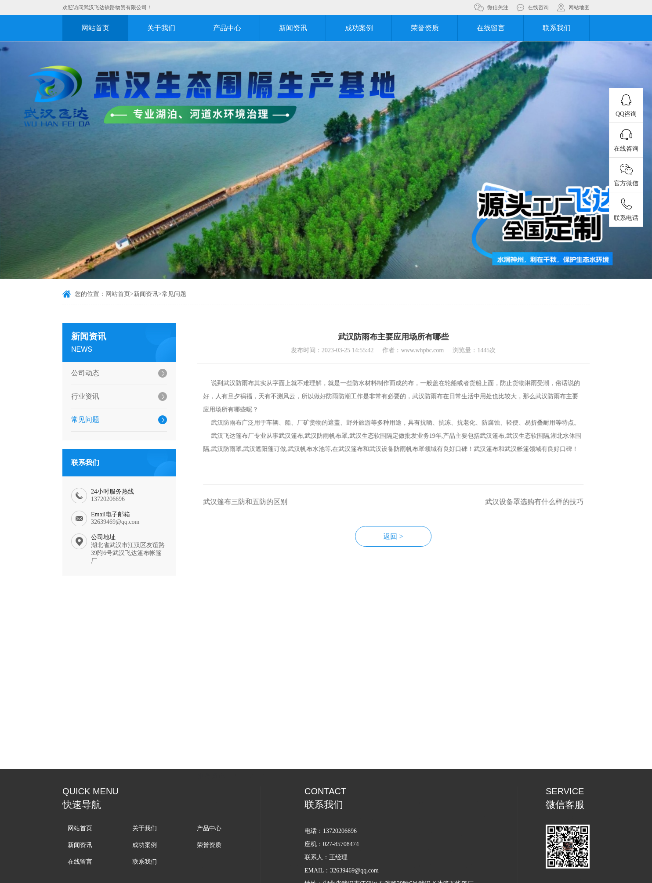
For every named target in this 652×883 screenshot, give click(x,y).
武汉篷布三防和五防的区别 (260, 511)
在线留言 (491, 28)
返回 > (409, 545)
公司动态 (81, 373)
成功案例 (359, 28)
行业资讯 (81, 396)
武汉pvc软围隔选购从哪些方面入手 (259, 773)
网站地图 (579, 7)
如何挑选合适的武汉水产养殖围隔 (258, 741)
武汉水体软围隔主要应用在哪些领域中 (476, 757)
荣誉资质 (425, 28)
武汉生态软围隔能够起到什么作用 (470, 789)
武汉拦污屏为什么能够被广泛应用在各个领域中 (275, 789)
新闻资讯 (293, 28)
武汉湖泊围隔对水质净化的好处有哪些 (476, 741)
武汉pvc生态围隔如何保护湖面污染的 (262, 757)
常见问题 (174, 295)
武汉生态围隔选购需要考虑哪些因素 (261, 836)
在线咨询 (538, 7)
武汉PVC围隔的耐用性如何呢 (464, 725)
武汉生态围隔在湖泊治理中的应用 (258, 852)
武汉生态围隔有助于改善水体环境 (258, 820)
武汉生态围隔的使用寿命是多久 (255, 804)
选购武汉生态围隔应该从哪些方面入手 (476, 804)
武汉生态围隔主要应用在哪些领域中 (473, 820)
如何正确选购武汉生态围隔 (461, 773)
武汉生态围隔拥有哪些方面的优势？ (473, 836)
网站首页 (95, 28)
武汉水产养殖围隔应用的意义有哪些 (473, 852)
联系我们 (557, 28)
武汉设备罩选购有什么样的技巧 (549, 511)
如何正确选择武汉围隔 (243, 725)
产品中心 (227, 28)
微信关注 (497, 7)
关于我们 (161, 28)
